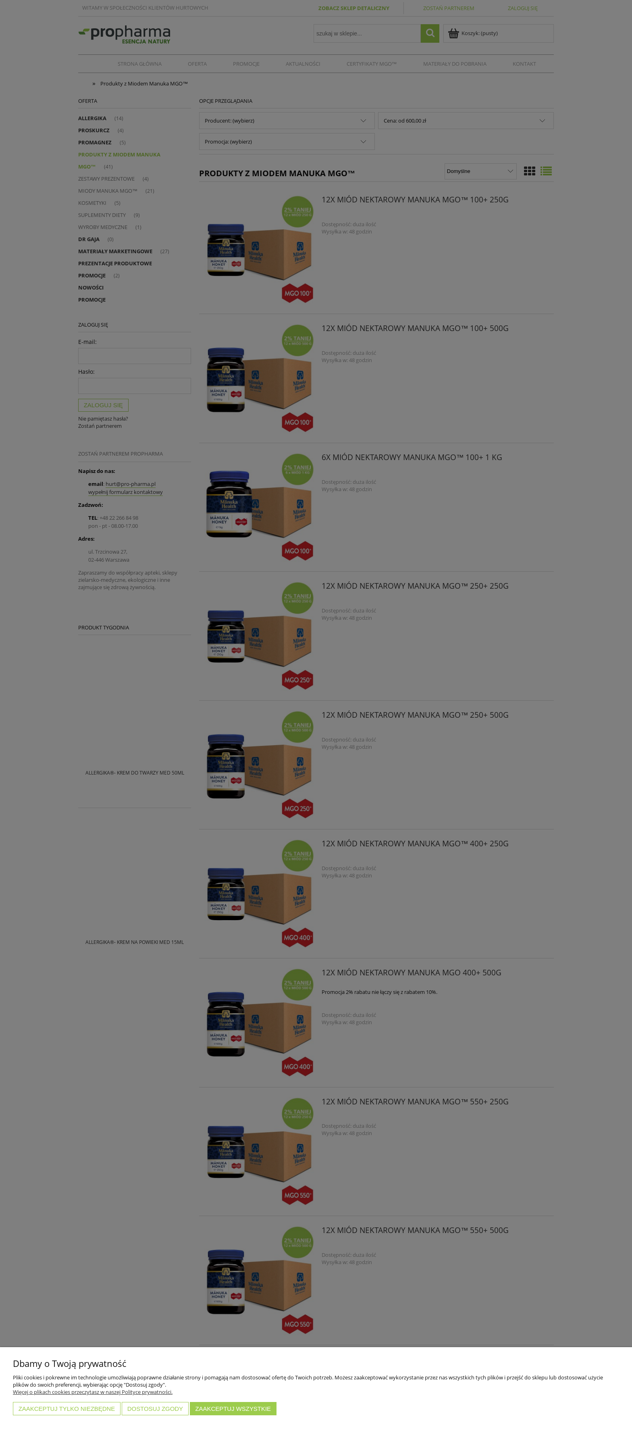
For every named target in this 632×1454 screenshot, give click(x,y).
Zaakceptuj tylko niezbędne (67, 1408)
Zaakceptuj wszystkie (233, 1408)
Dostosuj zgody (155, 1408)
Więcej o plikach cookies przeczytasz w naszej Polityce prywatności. (93, 1392)
